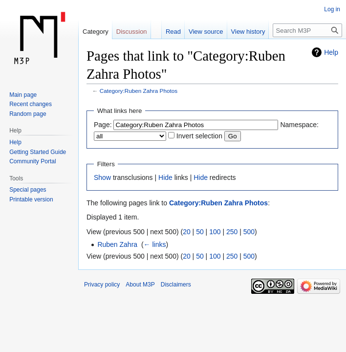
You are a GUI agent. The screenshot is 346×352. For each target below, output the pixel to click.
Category (95, 31)
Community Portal (32, 161)
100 (214, 232)
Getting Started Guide (37, 152)
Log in (332, 9)
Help (331, 52)
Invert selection (199, 136)
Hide (165, 177)
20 (187, 232)
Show (102, 177)
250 (232, 232)
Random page (27, 113)
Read (173, 31)
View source (206, 31)
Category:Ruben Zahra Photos (138, 91)
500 (249, 232)
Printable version (31, 199)
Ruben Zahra (117, 244)
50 (200, 232)
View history (248, 31)
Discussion (131, 31)
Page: (103, 125)
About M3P (140, 284)
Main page (23, 94)
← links (155, 244)
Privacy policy (102, 284)
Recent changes (30, 104)
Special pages (27, 189)
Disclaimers (176, 284)
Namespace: (299, 125)
